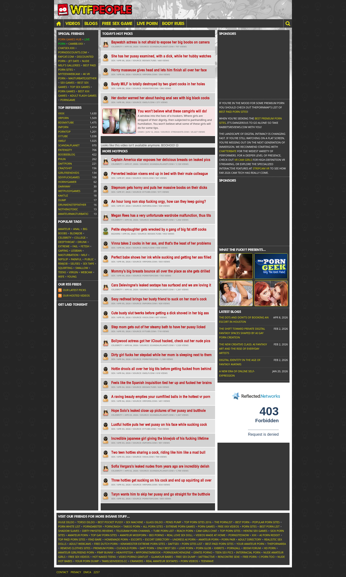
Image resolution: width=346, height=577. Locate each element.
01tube (63, 136)
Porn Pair (228, 539)
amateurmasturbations (75, 214)
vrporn (63, 118)
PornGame (67, 100)
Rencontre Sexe (229, 556)
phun (62, 159)
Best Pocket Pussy (110, 522)
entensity (65, 150)
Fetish (85, 246)
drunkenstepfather (72, 204)
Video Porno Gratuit (133, 556)
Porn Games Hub (69, 39)
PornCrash (112, 526)
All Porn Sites (153, 526)
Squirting (65, 268)
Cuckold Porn (127, 548)
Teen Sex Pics (224, 552)
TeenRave (207, 561)
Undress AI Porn (183, 539)
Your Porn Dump (87, 561)
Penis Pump (173, 522)
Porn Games (66, 91)
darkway (64, 186)
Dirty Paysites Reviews (97, 531)
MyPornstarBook (148, 552)
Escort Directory (157, 539)
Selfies (75, 263)
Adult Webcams (80, 544)
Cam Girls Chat (206, 531)
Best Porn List (269, 526)
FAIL (75, 246)
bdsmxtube (66, 122)
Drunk (82, 242)
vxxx (61, 113)
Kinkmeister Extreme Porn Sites (143, 544)
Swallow (81, 268)
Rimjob (63, 263)
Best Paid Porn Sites (233, 111)
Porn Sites (249, 526)
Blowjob (76, 233)
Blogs (91, 23)
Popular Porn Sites (266, 522)
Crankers (136, 561)
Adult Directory (249, 539)
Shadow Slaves (68, 531)
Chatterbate (227, 151)
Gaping (63, 250)
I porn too (267, 556)
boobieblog (66, 154)
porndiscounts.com (72, 52)
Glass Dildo (154, 522)
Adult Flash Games (83, 95)
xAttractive (206, 556)
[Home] (58, 23)
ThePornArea (276, 544)
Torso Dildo (86, 522)
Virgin (73, 272)
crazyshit (65, 168)
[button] (287, 23)
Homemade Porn (116, 539)
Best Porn (242, 522)
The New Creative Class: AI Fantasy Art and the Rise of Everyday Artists (243, 348)
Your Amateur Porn (250, 544)
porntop (64, 131)
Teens (62, 272)
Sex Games (67, 82)
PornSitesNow (238, 535)
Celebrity (64, 237)
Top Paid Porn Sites (71, 539)
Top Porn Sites (230, 531)
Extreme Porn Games (180, 526)
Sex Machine (134, 522)
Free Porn (250, 556)
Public (89, 259)
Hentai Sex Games (255, 531)
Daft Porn (147, 548)
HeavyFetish (124, 552)
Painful (76, 259)
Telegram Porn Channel (133, 531)
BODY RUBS (173, 23)
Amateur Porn (78, 535)
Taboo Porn (131, 526)
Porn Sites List (192, 544)
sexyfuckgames (69, 177)
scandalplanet (69, 145)
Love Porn (186, 548)
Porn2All (233, 548)
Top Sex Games (80, 87)
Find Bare (95, 539)
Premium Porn (103, 548)
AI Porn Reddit (269, 535)
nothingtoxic (68, 209)
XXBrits (219, 548)
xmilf (62, 141)
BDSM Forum (252, 548)
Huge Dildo (66, 522)
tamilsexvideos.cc (114, 561)
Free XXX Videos (228, 526)
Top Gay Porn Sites (104, 535)
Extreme (64, 246)
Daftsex (173, 544)
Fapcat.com (66, 56)
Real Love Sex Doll (180, 535)
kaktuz (63, 195)
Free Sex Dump (186, 556)
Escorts (136, 539)
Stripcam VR (261, 168)
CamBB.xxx (75, 43)
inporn (63, 127)
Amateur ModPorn (133, 535)
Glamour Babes (162, 556)
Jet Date (73, 61)
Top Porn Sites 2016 (197, 522)
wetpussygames (69, 191)
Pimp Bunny (105, 552)
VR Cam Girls (243, 159)
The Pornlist (223, 522)
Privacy (76, 572)
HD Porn (270, 548)
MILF (84, 255)
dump (62, 200)
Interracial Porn (248, 552)
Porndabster (92, 526)
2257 (96, 572)
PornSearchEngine (177, 552)
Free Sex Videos (78, 556)
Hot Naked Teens (104, 556)
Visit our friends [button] (94, 516)
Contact (62, 572)
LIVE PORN (147, 23)
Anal (76, 229)
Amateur (64, 229)
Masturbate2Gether (82, 78)
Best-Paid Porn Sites (219, 544)
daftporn (65, 163)
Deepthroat (66, 242)
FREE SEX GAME (117, 23)
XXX (254, 535)
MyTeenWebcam (69, 74)
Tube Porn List (163, 531)
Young (72, 276)
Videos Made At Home (210, 535)
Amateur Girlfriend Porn (76, 552)
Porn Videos (189, 561)
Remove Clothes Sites (75, 548)
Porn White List (69, 526)
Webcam (86, 272)
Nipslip (63, 259)
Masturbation (68, 255)
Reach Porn (185, 531)
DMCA (87, 572)
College (80, 237)
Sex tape (88, 263)
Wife (61, 276)
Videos (73, 23)
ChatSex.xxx (66, 48)
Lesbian (76, 250)
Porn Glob (203, 548)
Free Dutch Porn (105, 544)
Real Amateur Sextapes (162, 561)
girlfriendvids (68, 172)
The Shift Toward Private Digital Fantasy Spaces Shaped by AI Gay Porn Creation (242, 333)
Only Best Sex (166, 548)
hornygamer (67, 182)
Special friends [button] (71, 34)
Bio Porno (156, 535)
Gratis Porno (202, 552)
